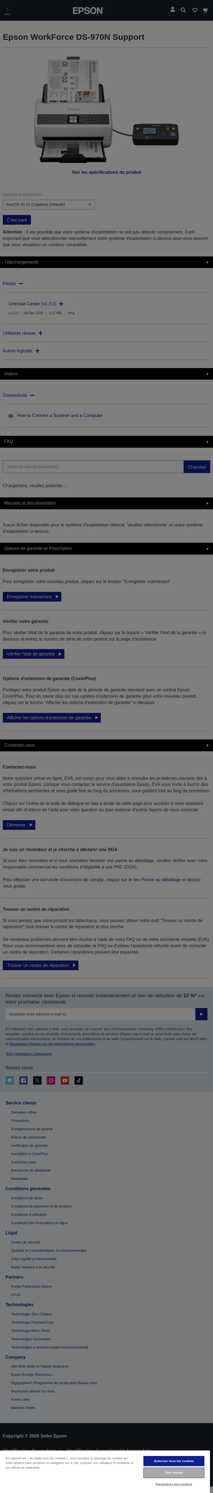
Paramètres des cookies (174, 1484)
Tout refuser (174, 1472)
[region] (105, 1471)
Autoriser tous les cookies (174, 1461)
